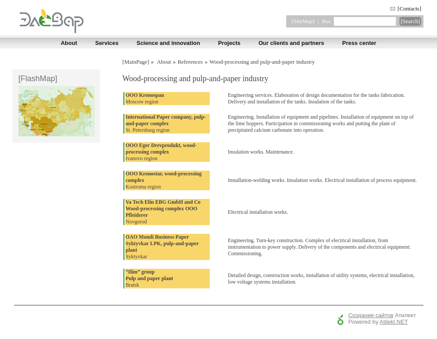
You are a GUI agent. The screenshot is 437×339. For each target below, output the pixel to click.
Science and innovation (168, 43)
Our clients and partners (291, 43)
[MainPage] (135, 61)
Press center (359, 43)
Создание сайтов (370, 315)
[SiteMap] (303, 21)
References (190, 61)
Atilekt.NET (394, 321)
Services (107, 43)
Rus (326, 21)
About (69, 43)
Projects (229, 43)
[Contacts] (409, 8)
